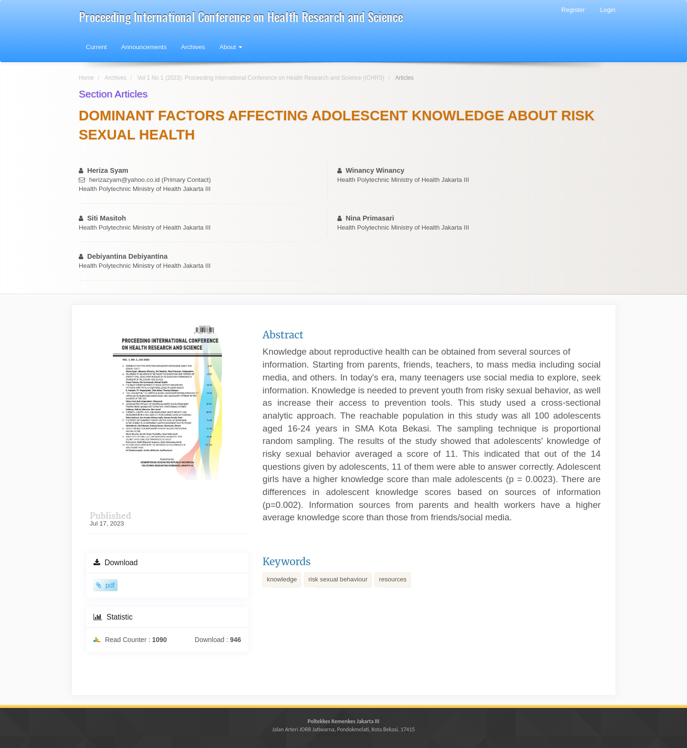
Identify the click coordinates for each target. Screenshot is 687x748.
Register (573, 9)
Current (96, 47)
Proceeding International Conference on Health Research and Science (241, 16)
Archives (193, 47)
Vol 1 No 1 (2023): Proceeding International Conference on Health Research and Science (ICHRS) (261, 77)
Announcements (144, 47)
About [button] (230, 47)
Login (607, 9)
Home (86, 77)
